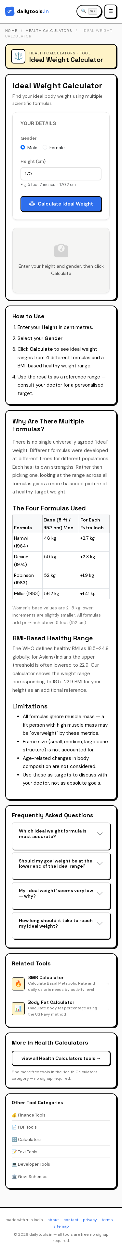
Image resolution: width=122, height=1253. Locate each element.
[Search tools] (89, 11)
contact (70, 1219)
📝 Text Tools (24, 1152)
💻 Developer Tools (31, 1164)
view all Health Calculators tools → (61, 1058)
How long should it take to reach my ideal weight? (56, 923)
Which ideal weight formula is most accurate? (53, 833)
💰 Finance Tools (29, 1115)
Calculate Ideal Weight (61, 204)
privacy (90, 1219)
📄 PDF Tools (24, 1127)
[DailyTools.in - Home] (27, 11)
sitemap (61, 1226)
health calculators (49, 30)
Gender (28, 138)
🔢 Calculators (27, 1139)
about (53, 1219)
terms (107, 1219)
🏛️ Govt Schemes (29, 1176)
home (11, 30)
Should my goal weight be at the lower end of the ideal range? (55, 863)
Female (57, 147)
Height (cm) (33, 161)
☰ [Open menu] (110, 11)
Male (32, 147)
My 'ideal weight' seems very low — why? (56, 893)
